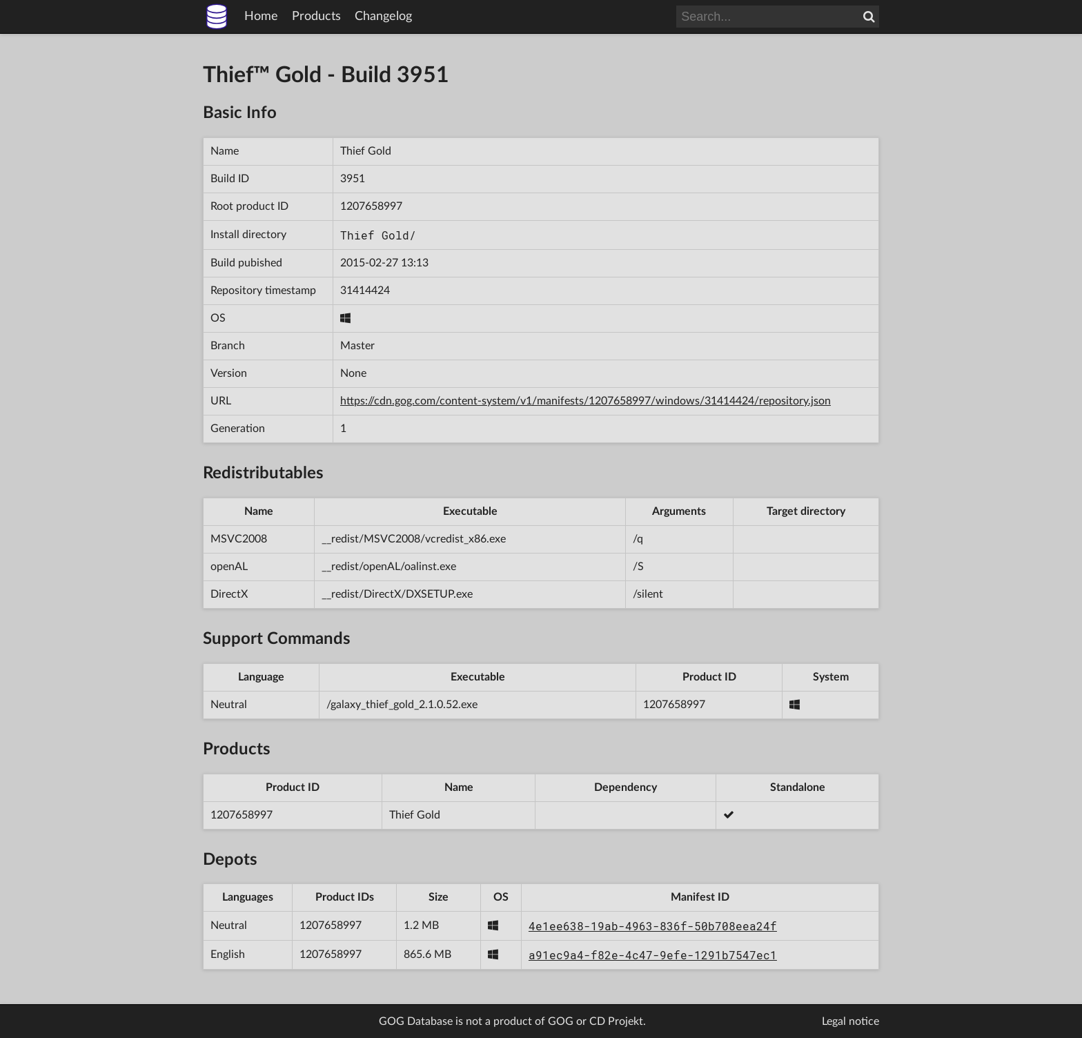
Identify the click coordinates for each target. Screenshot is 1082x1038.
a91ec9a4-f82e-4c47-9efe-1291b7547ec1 (653, 955)
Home (261, 16)
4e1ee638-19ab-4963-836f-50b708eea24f (653, 926)
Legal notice (850, 1021)
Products (316, 16)
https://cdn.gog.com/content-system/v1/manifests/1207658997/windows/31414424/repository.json (585, 401)
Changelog (383, 16)
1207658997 (371, 206)
